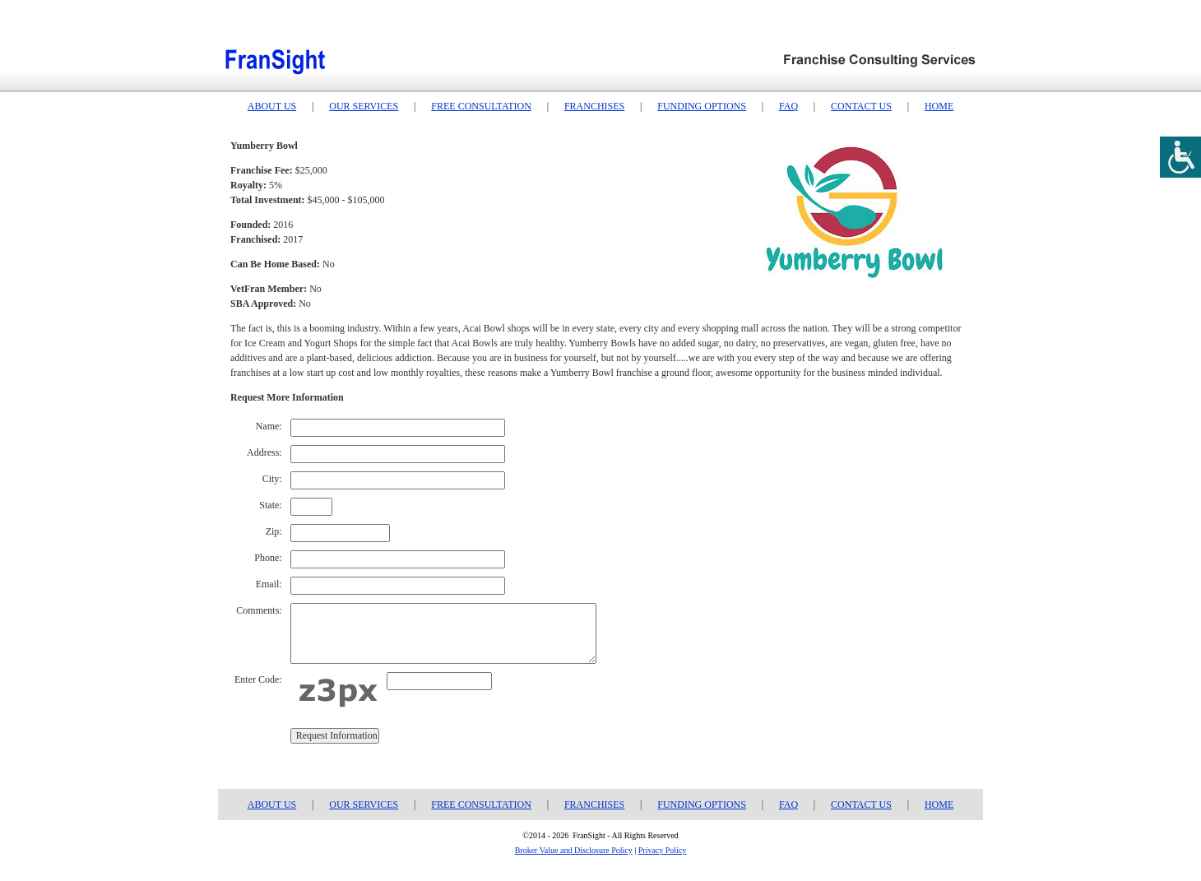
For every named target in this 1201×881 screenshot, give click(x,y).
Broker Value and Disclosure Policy (574, 850)
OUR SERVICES (363, 106)
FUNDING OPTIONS (701, 106)
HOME (939, 106)
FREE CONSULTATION (481, 106)
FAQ (788, 106)
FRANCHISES (594, 106)
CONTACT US (861, 106)
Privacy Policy (662, 850)
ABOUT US (272, 106)
